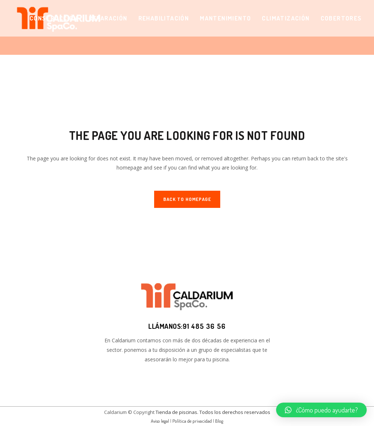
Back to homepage (187, 199)
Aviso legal (160, 421)
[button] (321, 410)
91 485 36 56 (204, 326)
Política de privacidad (192, 421)
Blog (219, 421)
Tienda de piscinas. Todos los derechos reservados (213, 412)
